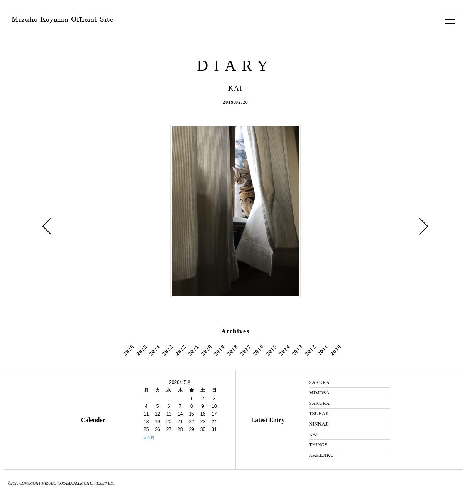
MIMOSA (319, 392)
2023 (167, 350)
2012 (310, 350)
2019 (219, 350)
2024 (154, 350)
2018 (232, 350)
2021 (193, 350)
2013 (297, 350)
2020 (206, 350)
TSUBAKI (320, 413)
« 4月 (149, 437)
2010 (335, 350)
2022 (180, 350)
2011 (323, 350)
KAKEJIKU (321, 455)
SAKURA (319, 382)
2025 (141, 350)
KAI (313, 434)
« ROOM (47, 226)
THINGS (318, 445)
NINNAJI (319, 424)
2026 (128, 350)
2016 (258, 350)
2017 (245, 350)
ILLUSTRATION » (423, 226)
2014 (284, 350)
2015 (271, 350)
